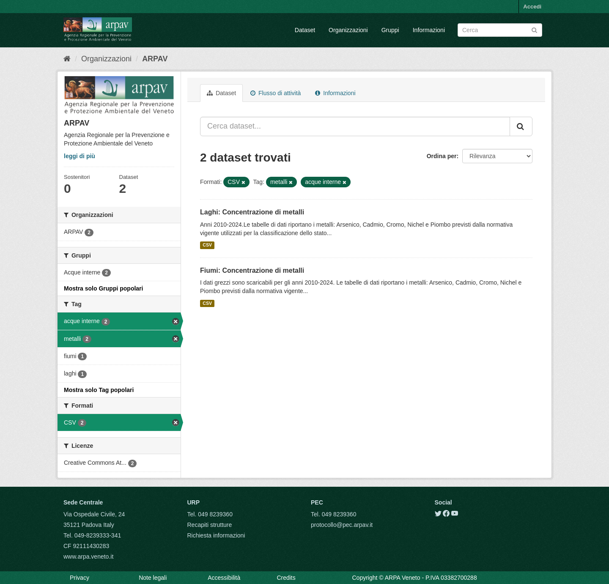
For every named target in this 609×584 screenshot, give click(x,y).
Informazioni (429, 30)
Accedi (532, 6)
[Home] (67, 59)
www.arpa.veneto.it (88, 556)
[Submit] (534, 29)
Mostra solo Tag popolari (99, 390)
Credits (286, 577)
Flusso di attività (275, 93)
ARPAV (154, 59)
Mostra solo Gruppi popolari (103, 288)
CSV (207, 245)
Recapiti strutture (209, 524)
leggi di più (79, 156)
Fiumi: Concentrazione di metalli (252, 270)
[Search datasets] (500, 30)
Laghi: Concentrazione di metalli (252, 212)
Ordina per (442, 156)
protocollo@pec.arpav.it (342, 524)
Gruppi (390, 30)
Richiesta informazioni (216, 535)
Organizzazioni (348, 30)
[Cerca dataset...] (355, 126)
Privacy (79, 577)
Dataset (305, 30)
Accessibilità (224, 577)
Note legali (153, 577)
